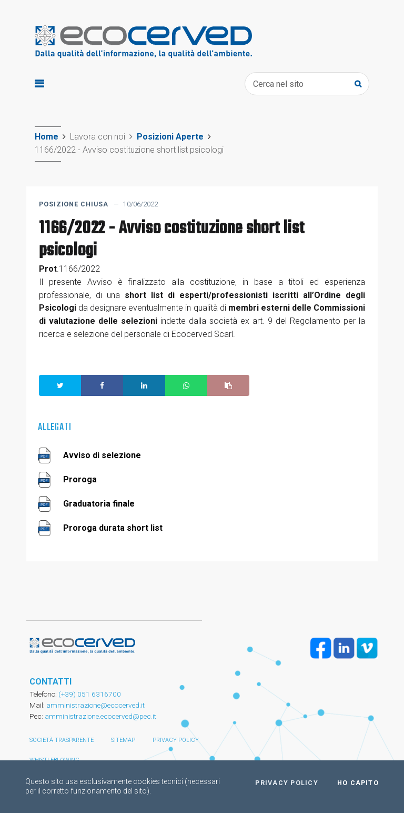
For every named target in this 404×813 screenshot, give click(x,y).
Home (46, 137)
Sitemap (123, 740)
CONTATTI (50, 682)
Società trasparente (61, 740)
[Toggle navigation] (39, 84)
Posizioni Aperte (170, 137)
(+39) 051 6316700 (89, 694)
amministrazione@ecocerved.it (95, 705)
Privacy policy (176, 740)
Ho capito (358, 783)
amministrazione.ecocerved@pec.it (100, 716)
